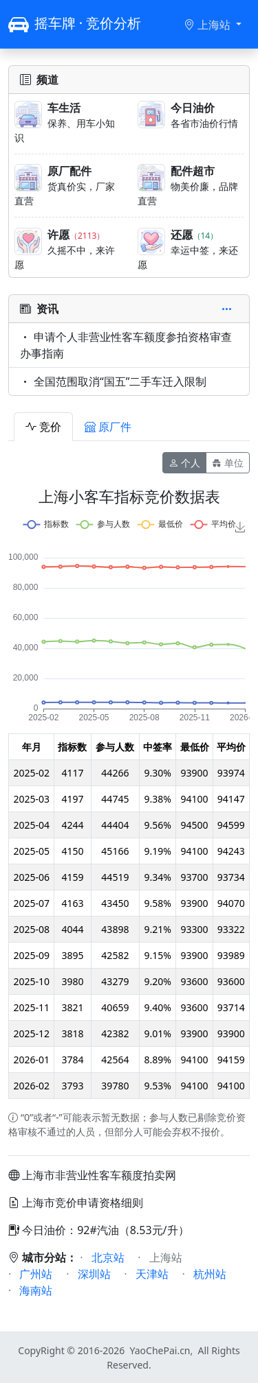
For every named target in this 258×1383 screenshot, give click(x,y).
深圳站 (94, 1273)
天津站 (152, 1273)
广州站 (35, 1273)
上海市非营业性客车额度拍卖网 (99, 1175)
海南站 (35, 1290)
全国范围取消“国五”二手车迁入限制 (113, 381)
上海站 (208, 24)
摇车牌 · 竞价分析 (74, 24)
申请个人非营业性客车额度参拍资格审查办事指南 (126, 345)
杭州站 (209, 1273)
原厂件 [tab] (108, 426)
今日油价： (42, 1230)
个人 (184, 462)
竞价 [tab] (43, 426)
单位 (228, 462)
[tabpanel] (129, 795)
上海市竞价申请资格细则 (82, 1202)
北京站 (108, 1257)
